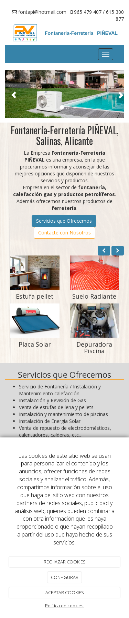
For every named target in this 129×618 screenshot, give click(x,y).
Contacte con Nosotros (64, 232)
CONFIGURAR (64, 577)
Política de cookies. (64, 605)
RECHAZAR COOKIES (65, 562)
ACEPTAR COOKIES (64, 592)
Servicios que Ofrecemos (64, 221)
